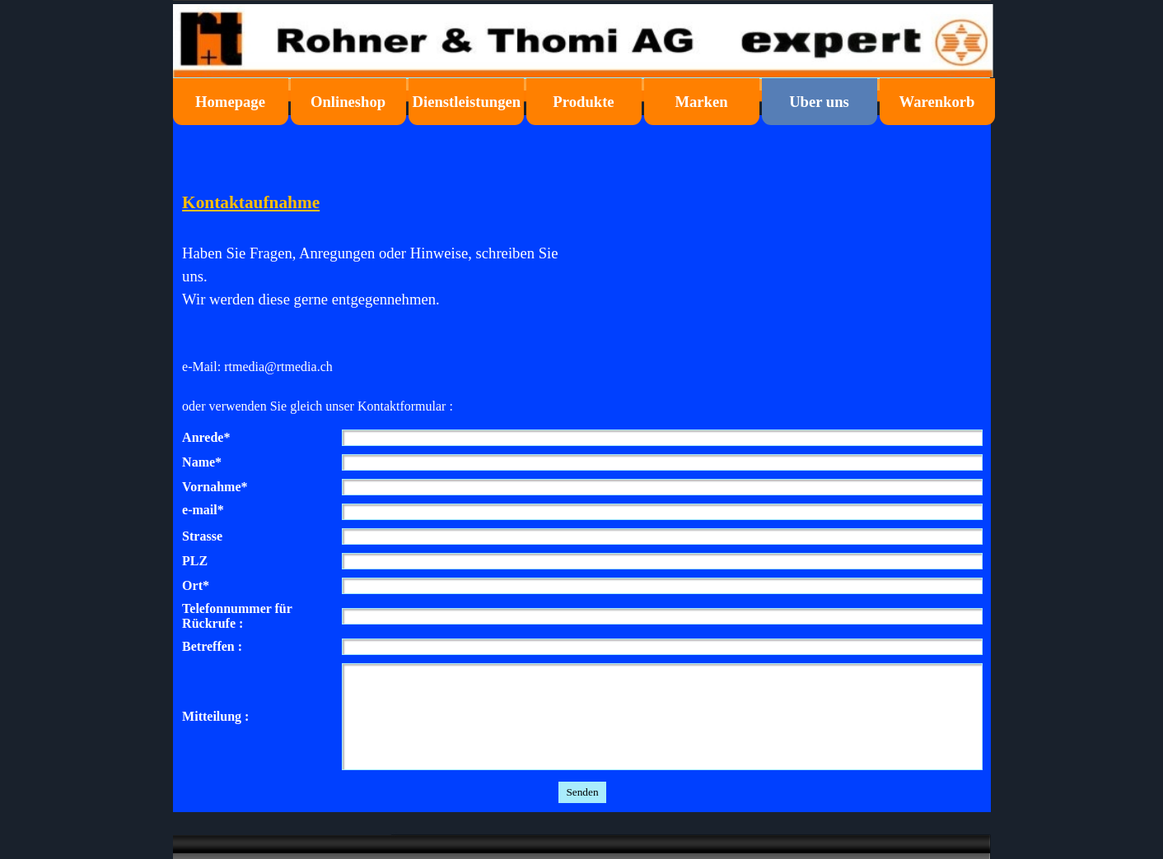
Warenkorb (937, 101)
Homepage (230, 101)
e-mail (203, 510)
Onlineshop (348, 101)
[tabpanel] (379, 292)
